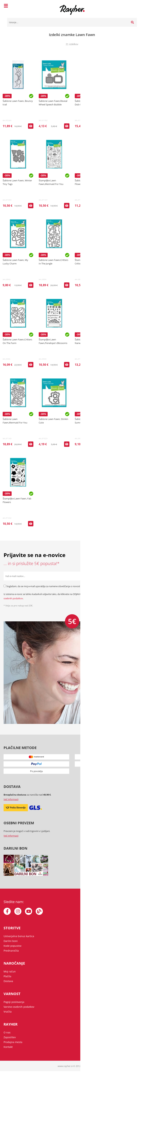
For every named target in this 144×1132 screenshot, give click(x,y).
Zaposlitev (10, 1037)
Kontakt (8, 1047)
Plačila (7, 976)
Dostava (8, 981)
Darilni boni (11, 941)
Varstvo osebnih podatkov (19, 1006)
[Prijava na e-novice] (136, 576)
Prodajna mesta (13, 1042)
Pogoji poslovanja (14, 1002)
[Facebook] (7, 911)
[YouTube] (28, 911)
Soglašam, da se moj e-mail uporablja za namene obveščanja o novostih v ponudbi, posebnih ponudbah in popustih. (68, 586)
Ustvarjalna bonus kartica (19, 936)
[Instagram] (17, 911)
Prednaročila (11, 950)
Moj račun (10, 971)
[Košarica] (133, 6)
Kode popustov (12, 945)
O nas (7, 1032)
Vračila (8, 1011)
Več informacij (11, 799)
